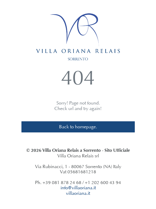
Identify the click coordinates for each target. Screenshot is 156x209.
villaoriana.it (78, 193)
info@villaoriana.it (78, 187)
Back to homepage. (78, 126)
